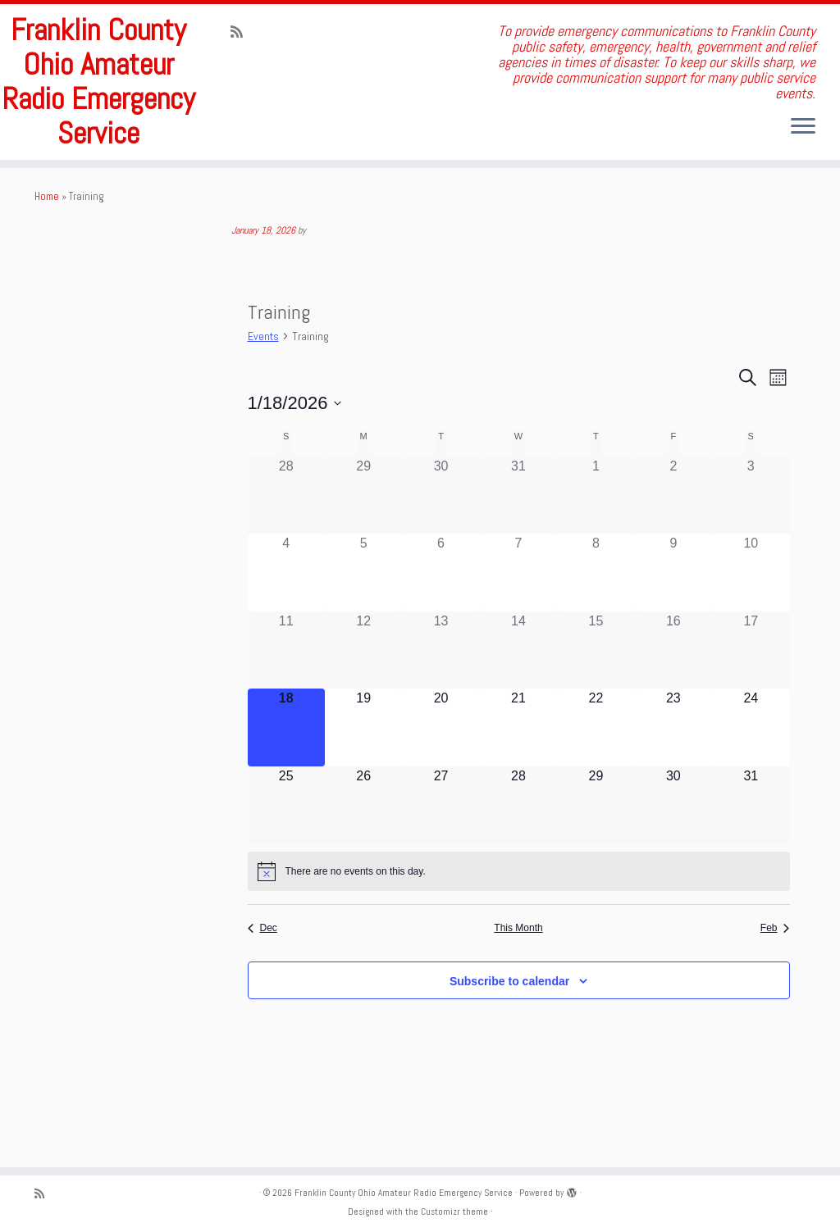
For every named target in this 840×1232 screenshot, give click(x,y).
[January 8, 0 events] (595, 632)
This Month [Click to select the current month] (518, 987)
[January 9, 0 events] (673, 632)
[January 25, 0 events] (286, 863)
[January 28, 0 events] (518, 863)
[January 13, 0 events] (440, 709)
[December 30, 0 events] (440, 554)
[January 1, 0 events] (595, 554)
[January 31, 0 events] (750, 863)
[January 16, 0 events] (673, 709)
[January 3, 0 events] (750, 554)
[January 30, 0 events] (673, 863)
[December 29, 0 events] (363, 554)
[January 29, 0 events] (595, 863)
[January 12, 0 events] (363, 709)
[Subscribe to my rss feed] (242, 32)
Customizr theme (454, 1211)
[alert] (519, 930)
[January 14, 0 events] (518, 709)
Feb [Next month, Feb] (775, 987)
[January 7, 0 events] (518, 632)
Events (263, 396)
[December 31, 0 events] (518, 554)
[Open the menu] (803, 127)
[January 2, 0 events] (673, 554)
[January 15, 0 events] (595, 709)
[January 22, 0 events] (595, 786)
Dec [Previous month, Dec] (262, 987)
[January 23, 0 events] (673, 786)
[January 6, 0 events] (440, 632)
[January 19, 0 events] (363, 786)
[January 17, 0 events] (750, 709)
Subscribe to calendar (509, 1040)
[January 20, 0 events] (440, 786)
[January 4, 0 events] (286, 632)
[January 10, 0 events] (750, 632)
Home (46, 255)
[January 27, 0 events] (440, 863)
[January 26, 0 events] (363, 863)
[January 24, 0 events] (750, 786)
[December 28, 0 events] (286, 554)
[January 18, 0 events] (286, 786)
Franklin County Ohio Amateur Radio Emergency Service (98, 111)
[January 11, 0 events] (286, 709)
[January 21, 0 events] (518, 786)
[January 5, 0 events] (363, 632)
